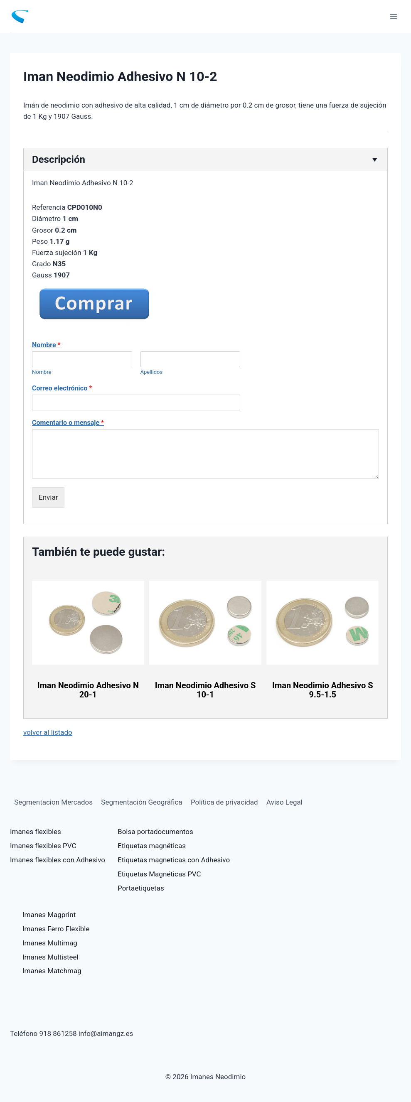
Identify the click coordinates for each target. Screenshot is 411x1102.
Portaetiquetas (141, 888)
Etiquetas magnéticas (152, 846)
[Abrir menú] (393, 16)
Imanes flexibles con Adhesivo (57, 860)
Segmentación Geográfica (141, 802)
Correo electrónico (62, 388)
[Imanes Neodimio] (23, 16)
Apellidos (151, 372)
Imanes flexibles (35, 831)
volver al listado (47, 732)
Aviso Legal (284, 802)
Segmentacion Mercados (53, 802)
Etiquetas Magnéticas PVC (159, 874)
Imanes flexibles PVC (43, 846)
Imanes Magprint (49, 915)
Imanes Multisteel (50, 957)
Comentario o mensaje (68, 423)
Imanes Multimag (49, 943)
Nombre (46, 345)
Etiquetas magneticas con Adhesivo (174, 860)
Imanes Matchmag (51, 971)
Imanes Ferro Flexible (55, 929)
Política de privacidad (224, 802)
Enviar (48, 497)
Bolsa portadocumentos (155, 831)
